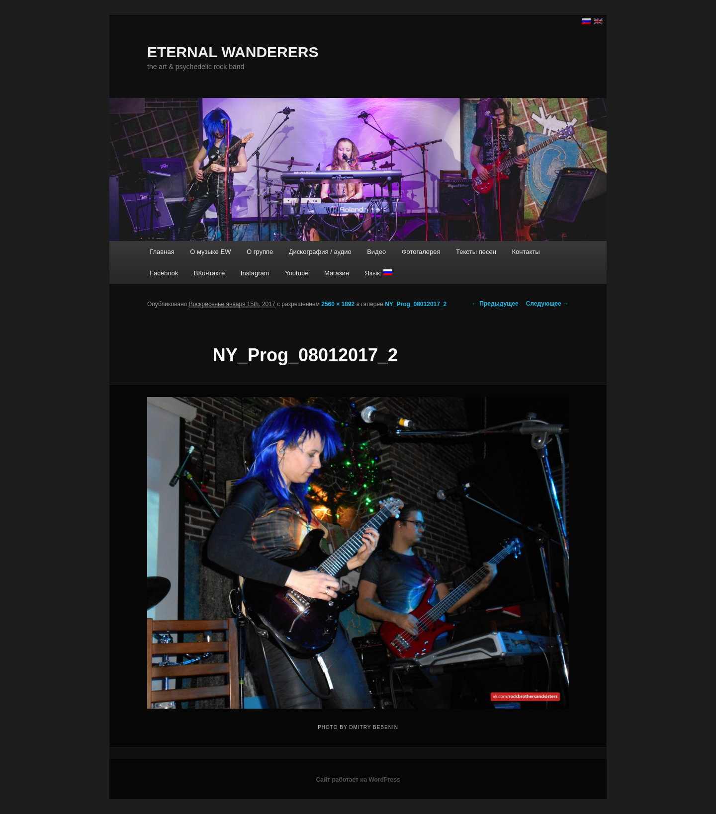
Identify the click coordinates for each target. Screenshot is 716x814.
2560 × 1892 (338, 304)
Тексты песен (476, 251)
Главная (162, 251)
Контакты (525, 251)
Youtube (296, 273)
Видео (376, 251)
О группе (260, 251)
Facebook (164, 273)
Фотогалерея (421, 251)
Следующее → (547, 303)
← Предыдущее (495, 303)
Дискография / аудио (320, 251)
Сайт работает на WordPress (358, 779)
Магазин (336, 273)
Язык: (379, 273)
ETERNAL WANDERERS (232, 52)
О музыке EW (210, 251)
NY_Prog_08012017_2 (416, 304)
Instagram (255, 273)
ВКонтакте (209, 273)
